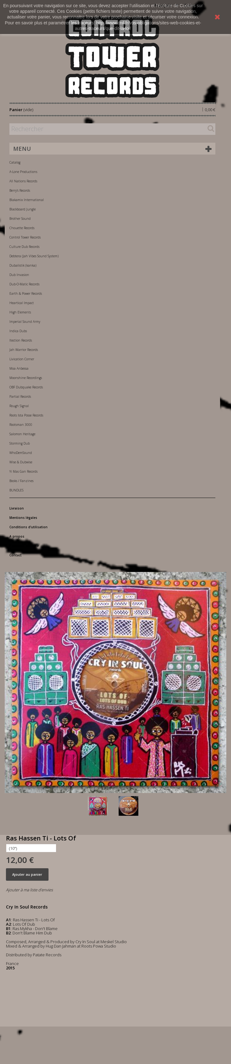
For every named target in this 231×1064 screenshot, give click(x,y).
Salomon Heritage (22, 434)
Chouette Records (21, 228)
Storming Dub (19, 443)
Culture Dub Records (24, 246)
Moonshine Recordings (25, 378)
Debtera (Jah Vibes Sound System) (34, 256)
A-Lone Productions (23, 172)
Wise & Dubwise (20, 462)
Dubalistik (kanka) (22, 265)
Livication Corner (21, 359)
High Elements (20, 312)
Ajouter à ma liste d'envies (29, 890)
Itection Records (20, 340)
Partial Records (20, 396)
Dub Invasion (19, 275)
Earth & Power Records (25, 293)
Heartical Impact (21, 303)
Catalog (14, 162)
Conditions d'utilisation (28, 527)
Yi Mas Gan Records (23, 471)
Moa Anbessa (18, 368)
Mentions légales (23, 517)
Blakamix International (26, 200)
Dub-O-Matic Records (24, 284)
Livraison (16, 508)
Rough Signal (19, 406)
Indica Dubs (18, 331)
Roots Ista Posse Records (26, 415)
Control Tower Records (25, 237)
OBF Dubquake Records (26, 387)
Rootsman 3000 (20, 424)
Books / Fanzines (21, 481)
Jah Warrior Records (23, 349)
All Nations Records (23, 181)
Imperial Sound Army (24, 321)
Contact (15, 555)
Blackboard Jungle (22, 209)
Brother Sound (20, 218)
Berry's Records (19, 190)
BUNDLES (16, 490)
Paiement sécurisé (24, 546)
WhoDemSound (20, 453)
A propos (16, 536)
